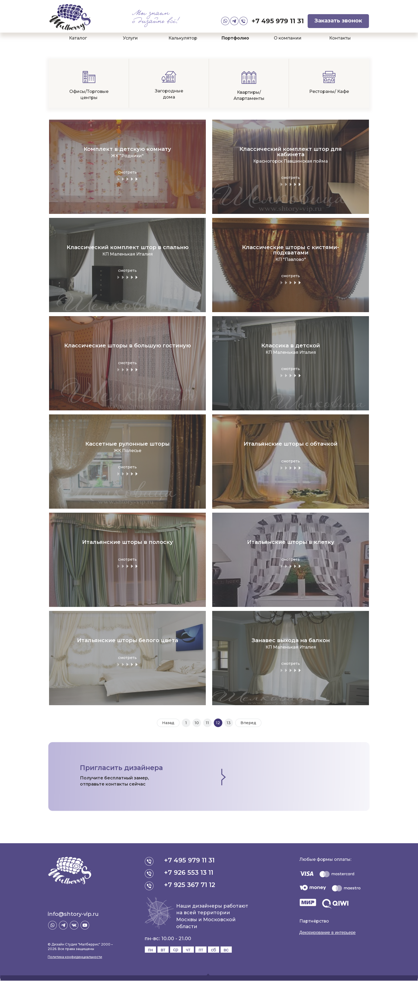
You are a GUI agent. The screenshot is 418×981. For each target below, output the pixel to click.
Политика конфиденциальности (75, 957)
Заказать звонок (338, 20)
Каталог (78, 38)
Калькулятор (182, 38)
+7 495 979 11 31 (278, 21)
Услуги (130, 38)
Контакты (340, 38)
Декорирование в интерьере (327, 932)
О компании (288, 38)
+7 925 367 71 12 (189, 884)
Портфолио (235, 38)
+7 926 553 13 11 (188, 872)
